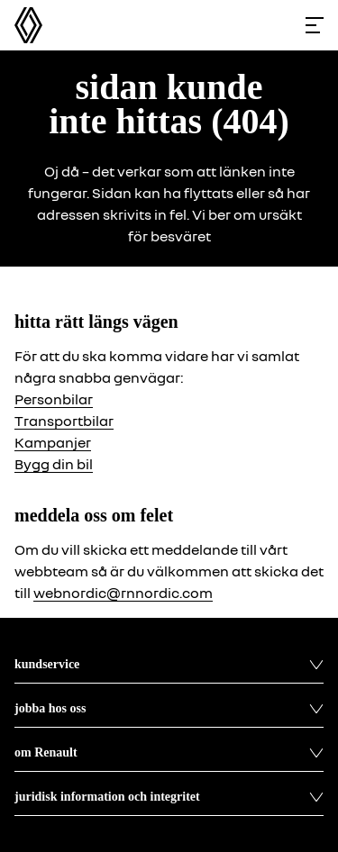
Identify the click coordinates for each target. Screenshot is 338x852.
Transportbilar (64, 421)
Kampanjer (52, 442)
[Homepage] (28, 25)
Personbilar (53, 399)
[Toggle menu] (315, 25)
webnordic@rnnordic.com (123, 593)
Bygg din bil (53, 464)
